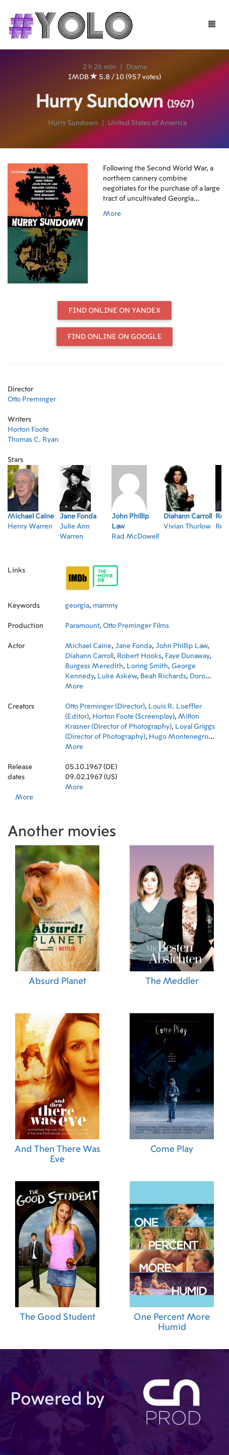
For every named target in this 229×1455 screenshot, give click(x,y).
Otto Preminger (32, 399)
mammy (105, 605)
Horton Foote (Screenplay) (133, 716)
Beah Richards (163, 676)
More (112, 213)
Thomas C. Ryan (33, 439)
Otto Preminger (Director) (105, 706)
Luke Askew (117, 676)
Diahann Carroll (89, 656)
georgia (77, 605)
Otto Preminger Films (136, 625)
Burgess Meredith (94, 666)
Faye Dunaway (187, 656)
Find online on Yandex (115, 310)
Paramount (82, 625)
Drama (136, 67)
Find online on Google (115, 336)
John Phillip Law (181, 646)
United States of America (147, 123)
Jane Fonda (133, 646)
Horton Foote (28, 429)
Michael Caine (88, 646)
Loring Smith (147, 666)
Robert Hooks (139, 656)
